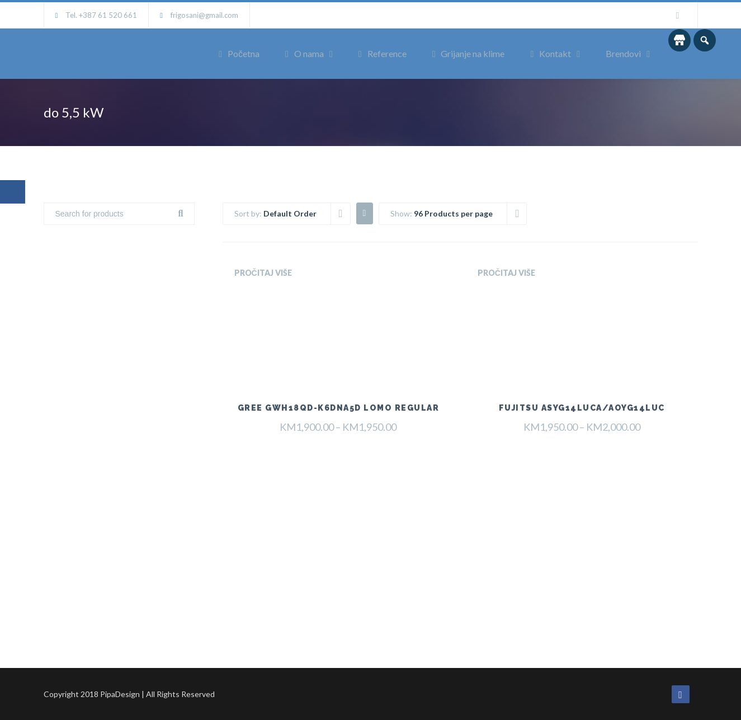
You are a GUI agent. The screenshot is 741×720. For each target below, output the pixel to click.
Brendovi (623, 53)
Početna (239, 53)
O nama (304, 53)
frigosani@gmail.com (204, 15)
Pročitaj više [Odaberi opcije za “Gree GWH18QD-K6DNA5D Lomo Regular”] (263, 272)
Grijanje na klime (468, 53)
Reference (382, 53)
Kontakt (550, 53)
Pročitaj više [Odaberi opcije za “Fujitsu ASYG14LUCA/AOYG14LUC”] (506, 272)
